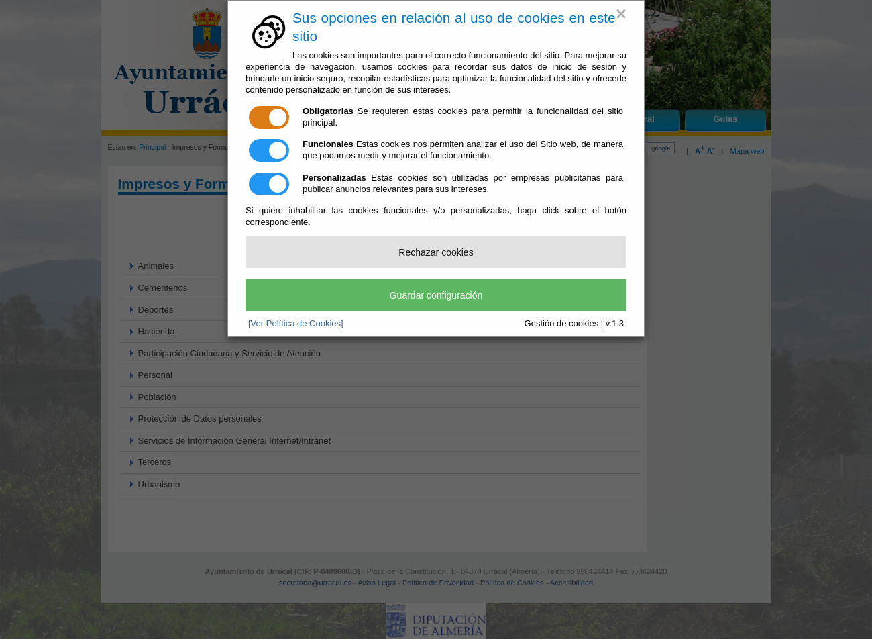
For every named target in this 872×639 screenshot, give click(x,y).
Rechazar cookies (435, 252)
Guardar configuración (436, 295)
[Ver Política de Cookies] (295, 323)
